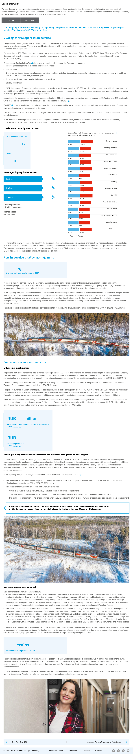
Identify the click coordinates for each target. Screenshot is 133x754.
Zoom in (117, 133)
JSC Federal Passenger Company (24, 751)
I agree (11, 20)
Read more (29, 20)
